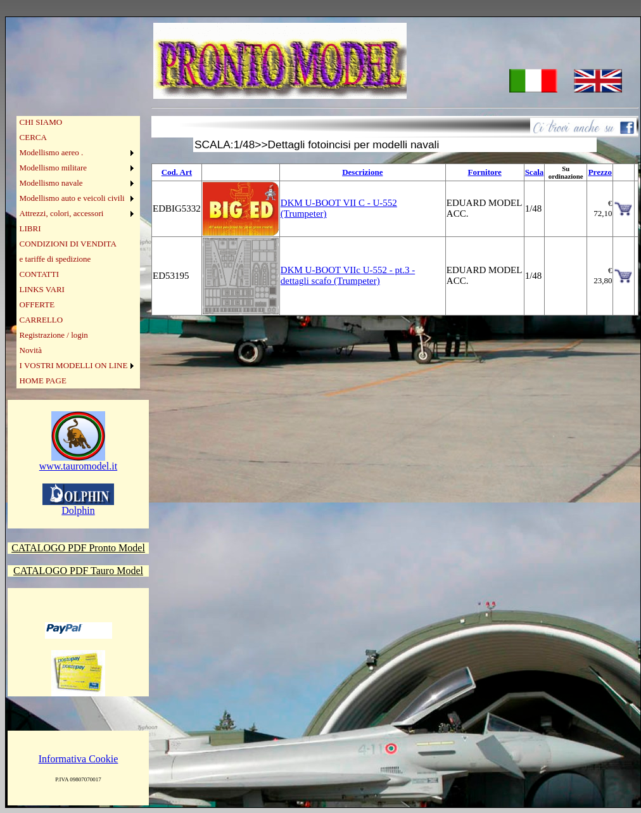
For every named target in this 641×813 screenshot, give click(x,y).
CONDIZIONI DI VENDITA (68, 243)
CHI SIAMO (41, 122)
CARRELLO (41, 319)
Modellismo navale (51, 183)
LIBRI (30, 228)
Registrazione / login (54, 335)
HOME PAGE (43, 380)
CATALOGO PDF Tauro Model (78, 570)
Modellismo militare (53, 167)
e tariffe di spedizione (55, 259)
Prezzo (600, 172)
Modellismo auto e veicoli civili (72, 198)
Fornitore (485, 172)
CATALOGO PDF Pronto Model (78, 547)
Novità (31, 350)
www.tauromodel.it (78, 461)
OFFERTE (37, 304)
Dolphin (78, 506)
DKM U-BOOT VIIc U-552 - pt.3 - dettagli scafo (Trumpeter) (348, 275)
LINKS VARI (42, 289)
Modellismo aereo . (52, 152)
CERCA (33, 137)
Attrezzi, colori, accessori (62, 213)
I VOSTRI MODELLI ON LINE (74, 365)
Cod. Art (177, 172)
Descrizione (362, 172)
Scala (534, 172)
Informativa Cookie (78, 758)
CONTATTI (40, 274)
